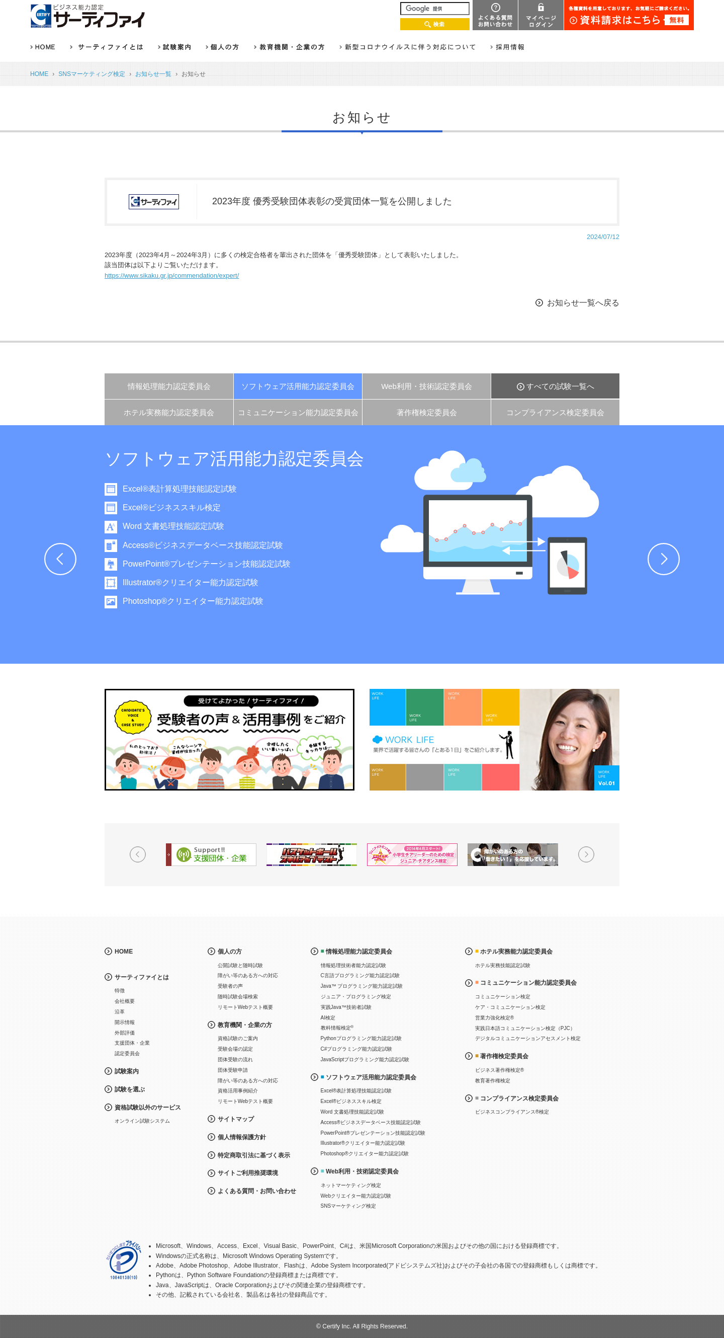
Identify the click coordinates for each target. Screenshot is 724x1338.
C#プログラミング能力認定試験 (357, 1049)
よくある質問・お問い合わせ (257, 1191)
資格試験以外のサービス (148, 1107)
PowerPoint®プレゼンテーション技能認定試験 (216, 564)
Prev (60, 559)
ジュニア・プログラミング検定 (356, 996)
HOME (39, 73)
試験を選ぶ (130, 1089)
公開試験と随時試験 (240, 965)
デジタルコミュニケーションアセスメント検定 (528, 1038)
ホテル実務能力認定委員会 (169, 412)
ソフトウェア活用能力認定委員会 (297, 386)
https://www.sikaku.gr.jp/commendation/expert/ (172, 275)
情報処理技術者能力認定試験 (353, 965)
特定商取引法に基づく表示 (254, 1155)
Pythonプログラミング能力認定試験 (361, 1038)
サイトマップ (236, 1119)
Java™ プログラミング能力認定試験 (362, 986)
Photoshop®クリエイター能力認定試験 (202, 601)
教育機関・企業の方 (245, 1025)
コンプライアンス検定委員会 (555, 412)
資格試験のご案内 (238, 1038)
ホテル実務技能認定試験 (502, 965)
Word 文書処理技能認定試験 (183, 526)
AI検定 (328, 1017)
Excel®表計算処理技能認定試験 (189, 489)
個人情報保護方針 (242, 1137)
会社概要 (125, 1001)
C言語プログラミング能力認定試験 (360, 975)
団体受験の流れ (235, 1059)
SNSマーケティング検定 (91, 73)
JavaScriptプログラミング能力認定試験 (365, 1059)
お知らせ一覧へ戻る (583, 302)
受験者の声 (230, 986)
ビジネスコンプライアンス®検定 (512, 1112)
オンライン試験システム (142, 1121)
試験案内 (127, 1071)
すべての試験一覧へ (560, 386)
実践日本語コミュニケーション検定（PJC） (525, 1028)
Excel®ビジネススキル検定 (181, 507)
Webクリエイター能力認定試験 (356, 1196)
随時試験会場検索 (238, 996)
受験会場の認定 (235, 1049)
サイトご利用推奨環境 (248, 1172)
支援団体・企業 (132, 1043)
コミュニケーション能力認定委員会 (298, 412)
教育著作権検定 (492, 1080)
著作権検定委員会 (427, 412)
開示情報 (125, 1022)
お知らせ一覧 (153, 73)
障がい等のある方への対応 (248, 975)
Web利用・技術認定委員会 (426, 386)
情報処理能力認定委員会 (169, 386)
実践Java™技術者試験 (346, 1007)
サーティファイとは (142, 977)
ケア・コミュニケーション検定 (510, 1007)
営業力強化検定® (494, 1017)
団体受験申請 (233, 1070)
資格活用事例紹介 (238, 1090)
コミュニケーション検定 (502, 996)
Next (664, 559)
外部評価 (125, 1033)
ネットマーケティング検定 (351, 1185)
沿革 (120, 1011)
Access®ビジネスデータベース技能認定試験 (212, 545)
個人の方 (230, 951)
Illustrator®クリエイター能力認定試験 (200, 582)
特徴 (120, 990)
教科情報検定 (337, 1028)
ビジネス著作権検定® (499, 1070)
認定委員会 (127, 1053)
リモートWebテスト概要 (245, 1007)
